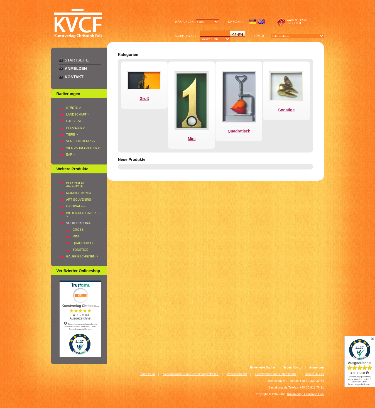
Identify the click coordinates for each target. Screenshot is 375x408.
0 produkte (296, 22)
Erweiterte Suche (262, 367)
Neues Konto (292, 367)
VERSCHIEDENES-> (80, 141)
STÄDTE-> (73, 107)
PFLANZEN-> (75, 127)
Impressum (147, 374)
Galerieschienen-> (82, 256)
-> (78, 223)
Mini (76, 236)
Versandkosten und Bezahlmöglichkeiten (191, 374)
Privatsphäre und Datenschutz (275, 374)
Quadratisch (84, 243)
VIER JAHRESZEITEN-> (83, 147)
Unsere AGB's (314, 374)
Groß (78, 229)
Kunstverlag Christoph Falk (305, 394)
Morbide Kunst (79, 193)
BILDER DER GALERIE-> (83, 214)
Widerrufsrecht (237, 374)
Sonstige (81, 249)
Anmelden (76, 68)
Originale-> (76, 206)
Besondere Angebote (75, 184)
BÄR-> (70, 154)
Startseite (77, 60)
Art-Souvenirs (78, 199)
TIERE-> (72, 134)
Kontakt (74, 77)
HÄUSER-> (74, 121)
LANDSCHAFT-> (77, 114)
